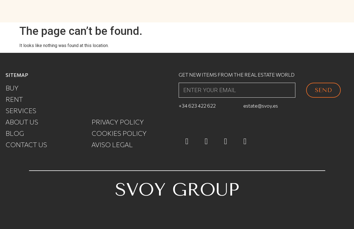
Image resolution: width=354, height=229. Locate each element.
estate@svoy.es (260, 106)
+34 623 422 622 (197, 106)
